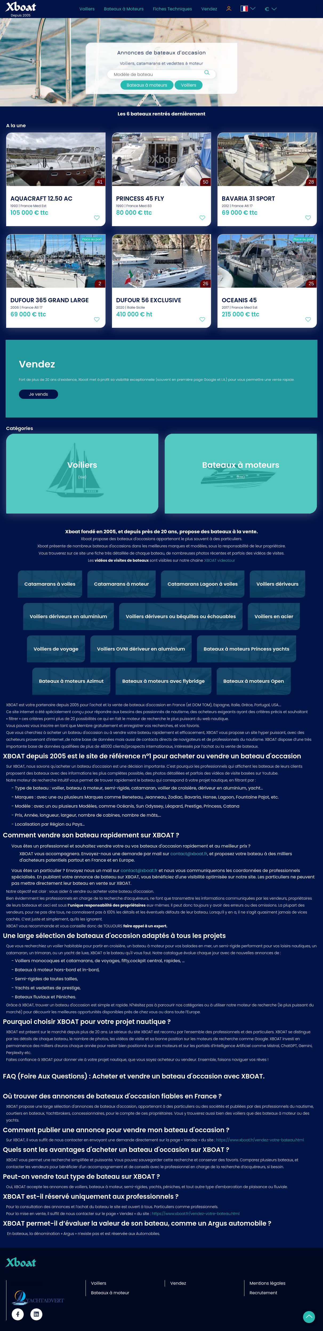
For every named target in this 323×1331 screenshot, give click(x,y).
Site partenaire (27, 1283)
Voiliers (87, 9)
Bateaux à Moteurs (124, 9)
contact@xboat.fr (188, 854)
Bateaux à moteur (110, 1293)
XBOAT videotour (220, 560)
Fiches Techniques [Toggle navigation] (172, 9)
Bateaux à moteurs (147, 87)
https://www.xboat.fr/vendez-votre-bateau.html (260, 1140)
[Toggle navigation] (228, 9)
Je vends (38, 394)
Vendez (209, 9)
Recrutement (263, 1293)
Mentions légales (268, 1283)
